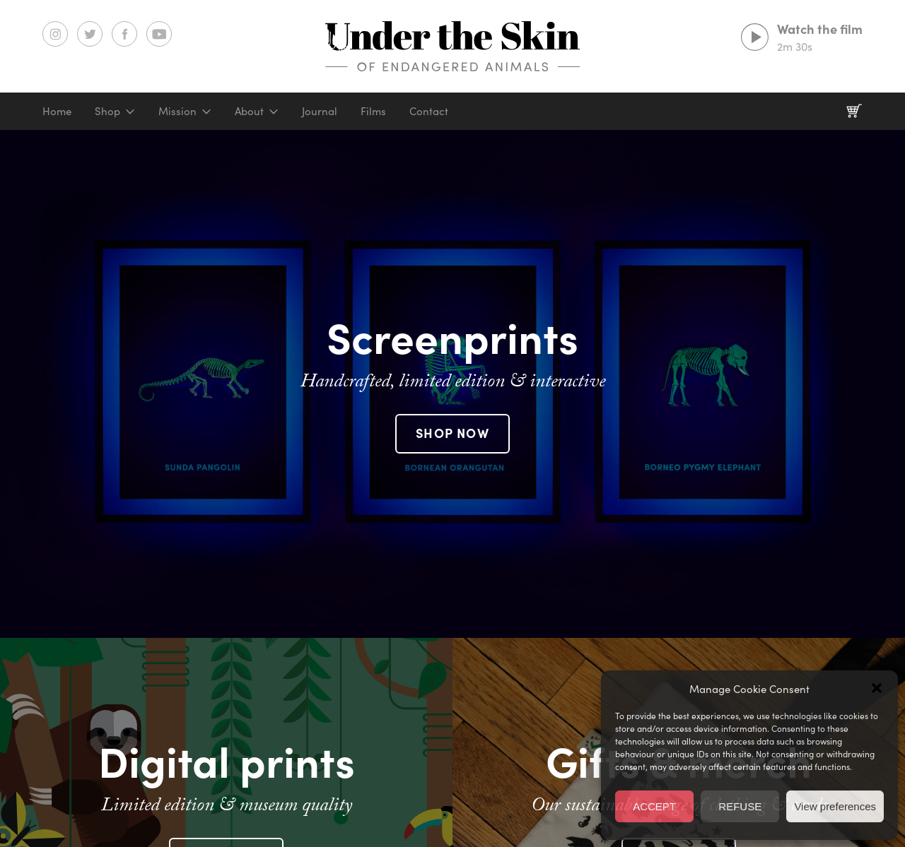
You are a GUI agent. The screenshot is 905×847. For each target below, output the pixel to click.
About (249, 110)
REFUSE (739, 806)
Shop (107, 110)
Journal (319, 110)
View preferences (835, 806)
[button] (877, 688)
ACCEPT (654, 806)
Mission (177, 110)
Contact (428, 110)
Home (56, 110)
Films (373, 110)
